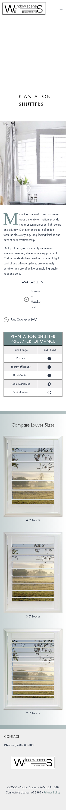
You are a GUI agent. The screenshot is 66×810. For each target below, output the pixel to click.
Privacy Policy (52, 792)
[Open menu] (61, 8)
